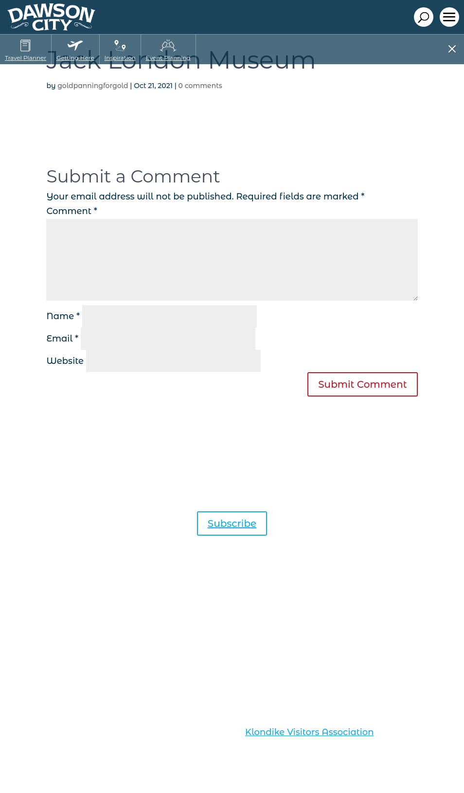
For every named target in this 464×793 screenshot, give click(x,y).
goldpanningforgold (92, 85)
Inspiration (120, 57)
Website (65, 361)
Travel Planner (25, 57)
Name (63, 316)
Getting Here (75, 57)
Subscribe (232, 523)
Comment (71, 211)
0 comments (200, 85)
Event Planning (168, 57)
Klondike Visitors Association (309, 732)
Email (62, 338)
